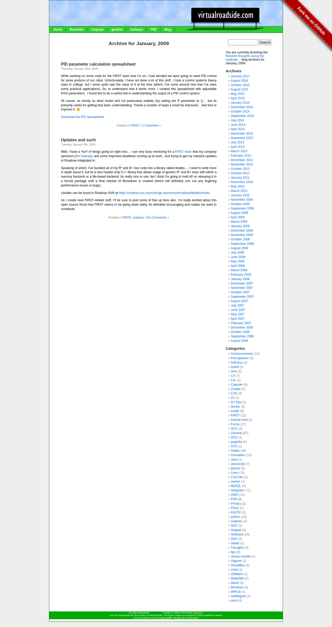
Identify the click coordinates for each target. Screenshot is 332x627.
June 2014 (238, 125)
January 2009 (240, 226)
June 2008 (238, 257)
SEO (234, 525)
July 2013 (237, 142)
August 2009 (239, 213)
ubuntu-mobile (241, 556)
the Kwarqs (83, 156)
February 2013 (241, 155)
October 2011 (240, 173)
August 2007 (239, 301)
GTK (234, 446)
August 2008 (239, 248)
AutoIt (235, 367)
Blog (167, 29)
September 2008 (242, 244)
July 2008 (237, 252)
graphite (236, 442)
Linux (234, 473)
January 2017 (240, 76)
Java (234, 459)
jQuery (235, 468)
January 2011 (240, 177)
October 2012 (240, 169)
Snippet (236, 530)
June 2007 (238, 310)
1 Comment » (151, 125)
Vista (234, 570)
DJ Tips (236, 402)
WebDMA (237, 578)
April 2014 (238, 129)
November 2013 (242, 138)
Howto (235, 450)
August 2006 (239, 341)
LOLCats (237, 477)
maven (235, 481)
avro (234, 371)
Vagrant (236, 561)
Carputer (97, 29)
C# (233, 376)
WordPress (155, 612)
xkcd (234, 600)
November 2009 (242, 199)
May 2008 (238, 261)
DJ (233, 398)
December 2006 (242, 327)
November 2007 (242, 288)
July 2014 (237, 120)
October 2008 (240, 239)
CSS (234, 393)
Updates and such (78, 140)
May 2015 (238, 94)
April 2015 (238, 98)
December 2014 (242, 107)
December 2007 (242, 283)
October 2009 (240, 204)
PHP (234, 499)
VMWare (237, 574)
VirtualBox (238, 565)
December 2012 (242, 160)
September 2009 (242, 208)
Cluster (236, 389)
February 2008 (241, 274)
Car (233, 380)
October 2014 (240, 111)
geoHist (117, 29)
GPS (234, 437)
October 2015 (240, 85)
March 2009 (239, 222)
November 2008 (242, 235)
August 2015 (239, 89)
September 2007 (242, 296)
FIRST (135, 125)
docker (235, 406)
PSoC (235, 508)
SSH (234, 539)
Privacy (236, 503)
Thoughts (237, 547)
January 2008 (240, 279)
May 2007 (238, 314)
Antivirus (237, 362)
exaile (235, 411)
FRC (154, 29)
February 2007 (241, 323)
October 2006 (240, 332)
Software (136, 29)
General (236, 433)
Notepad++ (238, 490)
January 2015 (240, 102)
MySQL (236, 486)
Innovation (238, 455)
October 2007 (240, 292)
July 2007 (237, 305)
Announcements (242, 354)
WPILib (236, 592)
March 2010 (239, 191)
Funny (235, 424)
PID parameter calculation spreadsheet (98, 64)
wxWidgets (238, 596)
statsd (235, 543)
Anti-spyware (239, 358)
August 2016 (239, 80)
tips (233, 552)
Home (58, 29)
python (235, 517)
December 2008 (242, 230)
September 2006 (242, 336)
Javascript (238, 464)
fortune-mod (239, 420)
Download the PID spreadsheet (82, 117)
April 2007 (238, 319)
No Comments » (158, 217)
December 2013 (242, 133)
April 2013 (238, 147)
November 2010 (242, 182)
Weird (235, 583)
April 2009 (238, 217)
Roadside (77, 29)
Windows (237, 587)
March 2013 (239, 151)
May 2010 (238, 186)
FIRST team (183, 152)
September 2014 (242, 116)
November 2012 (242, 164)
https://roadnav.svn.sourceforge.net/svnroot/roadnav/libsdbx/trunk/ (164, 193)
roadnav (138, 217)
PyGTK (236, 512)
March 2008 (239, 270)
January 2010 (240, 195)
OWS (234, 495)
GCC (234, 428)
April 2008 (238, 266)
